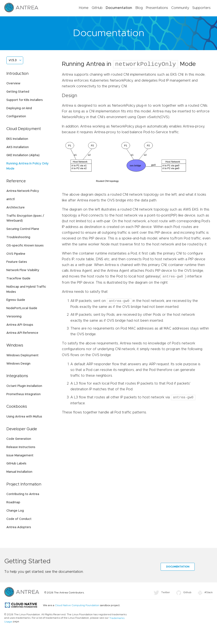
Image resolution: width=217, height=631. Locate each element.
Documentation (119, 8)
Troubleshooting (18, 237)
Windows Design (18, 363)
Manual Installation (19, 471)
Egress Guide (15, 300)
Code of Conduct (18, 519)
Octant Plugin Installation (24, 386)
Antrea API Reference (22, 332)
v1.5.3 (13, 60)
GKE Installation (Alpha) (23, 155)
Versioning (13, 316)
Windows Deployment (22, 355)
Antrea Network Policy (22, 191)
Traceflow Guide (18, 278)
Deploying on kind (19, 108)
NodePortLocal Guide (21, 308)
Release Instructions (20, 447)
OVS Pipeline (15, 253)
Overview (13, 83)
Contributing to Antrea (22, 494)
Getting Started (17, 91)
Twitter (162, 592)
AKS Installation (17, 147)
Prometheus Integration (23, 394)
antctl (10, 199)
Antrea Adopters (18, 527)
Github (183, 592)
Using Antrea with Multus (24, 416)
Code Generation (18, 438)
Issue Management (19, 455)
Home (84, 8)
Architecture (15, 207)
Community (180, 8)
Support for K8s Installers (24, 100)
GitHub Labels (16, 463)
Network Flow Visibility (22, 270)
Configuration (16, 116)
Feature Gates (16, 261)
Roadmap (13, 502)
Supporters (201, 8)
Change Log (15, 510)
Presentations (157, 8)
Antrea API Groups (19, 324)
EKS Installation (17, 138)
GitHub (97, 8)
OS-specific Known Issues (25, 245)
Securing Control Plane (22, 229)
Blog (139, 8)
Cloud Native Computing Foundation (77, 605)
